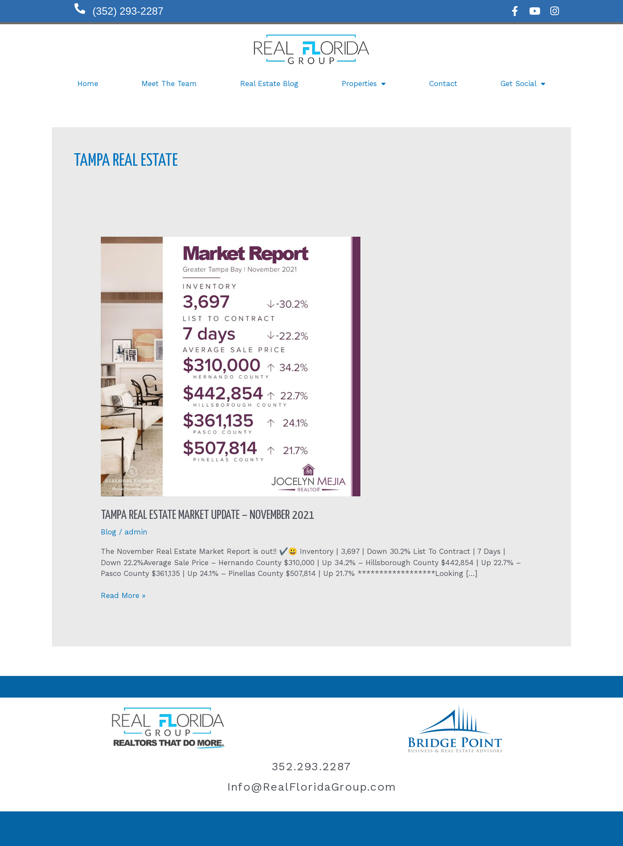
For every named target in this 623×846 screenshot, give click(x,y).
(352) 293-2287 (128, 11)
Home (87, 83)
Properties (364, 84)
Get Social (523, 84)
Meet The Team (169, 83)
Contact (443, 83)
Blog (108, 532)
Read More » (123, 595)
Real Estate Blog (269, 83)
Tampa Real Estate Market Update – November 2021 (208, 515)
